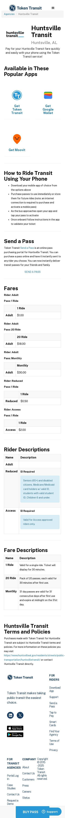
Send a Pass (27, 248)
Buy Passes (32, 812)
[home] (25, 8)
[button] (53, 8)
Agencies (9, 14)
